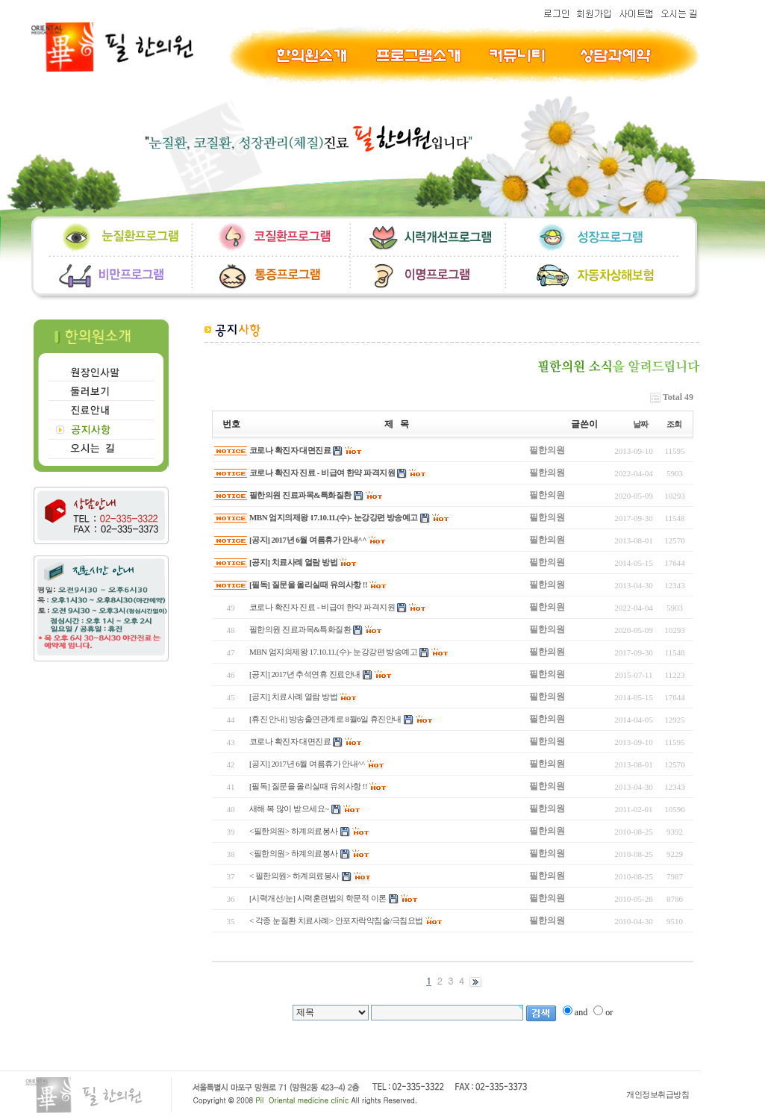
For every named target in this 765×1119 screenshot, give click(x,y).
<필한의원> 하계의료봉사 (293, 830)
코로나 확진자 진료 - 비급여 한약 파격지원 (322, 472)
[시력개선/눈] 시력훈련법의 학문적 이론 (318, 898)
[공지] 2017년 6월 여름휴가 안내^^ (307, 539)
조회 (674, 424)
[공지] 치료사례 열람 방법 (293, 562)
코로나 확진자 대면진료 (290, 450)
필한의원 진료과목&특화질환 (300, 494)
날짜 (641, 424)
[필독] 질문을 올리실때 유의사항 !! (308, 584)
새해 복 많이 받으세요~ (289, 808)
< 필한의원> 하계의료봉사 (294, 875)
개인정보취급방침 (657, 1094)
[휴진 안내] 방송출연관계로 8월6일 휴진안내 (325, 718)
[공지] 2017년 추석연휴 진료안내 (304, 674)
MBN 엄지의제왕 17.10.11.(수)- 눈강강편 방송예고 (333, 517)
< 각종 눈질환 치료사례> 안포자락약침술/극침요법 (336, 920)
